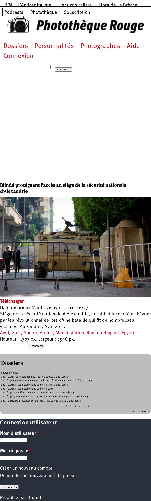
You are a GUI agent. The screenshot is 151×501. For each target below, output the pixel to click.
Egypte (128, 333)
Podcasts (14, 12)
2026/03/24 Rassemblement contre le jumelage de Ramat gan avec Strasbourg (45, 396)
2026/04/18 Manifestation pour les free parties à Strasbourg (34, 377)
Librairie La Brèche (118, 5)
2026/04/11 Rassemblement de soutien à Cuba (27, 389)
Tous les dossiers (140, 411)
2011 (16, 333)
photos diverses (9, 373)
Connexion (18, 56)
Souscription (77, 12)
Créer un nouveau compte (26, 468)
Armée (46, 333)
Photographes (100, 46)
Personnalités (54, 46)
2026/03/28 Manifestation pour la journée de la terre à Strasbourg (38, 392)
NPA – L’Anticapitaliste (27, 5)
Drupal (34, 497)
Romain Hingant (103, 333)
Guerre (30, 333)
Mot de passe (15, 451)
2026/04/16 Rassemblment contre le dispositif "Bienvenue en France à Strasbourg (46, 380)
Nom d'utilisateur (19, 433)
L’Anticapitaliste (75, 5)
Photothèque (43, 12)
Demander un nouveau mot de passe (38, 475)
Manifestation (69, 333)
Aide (133, 46)
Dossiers (15, 46)
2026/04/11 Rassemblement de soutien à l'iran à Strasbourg (34, 385)
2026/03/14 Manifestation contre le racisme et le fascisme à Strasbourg (41, 401)
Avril (4, 333)
